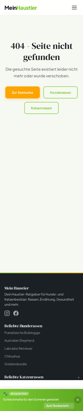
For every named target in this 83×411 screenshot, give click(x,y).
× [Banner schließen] (77, 400)
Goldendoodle (15, 364)
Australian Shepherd (19, 340)
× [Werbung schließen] (78, 377)
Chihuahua (12, 356)
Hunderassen (60, 92)
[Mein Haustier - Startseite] (20, 7)
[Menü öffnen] (74, 7)
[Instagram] (7, 314)
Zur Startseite (22, 92)
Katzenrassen (41, 108)
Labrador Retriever (18, 348)
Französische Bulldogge (22, 333)
